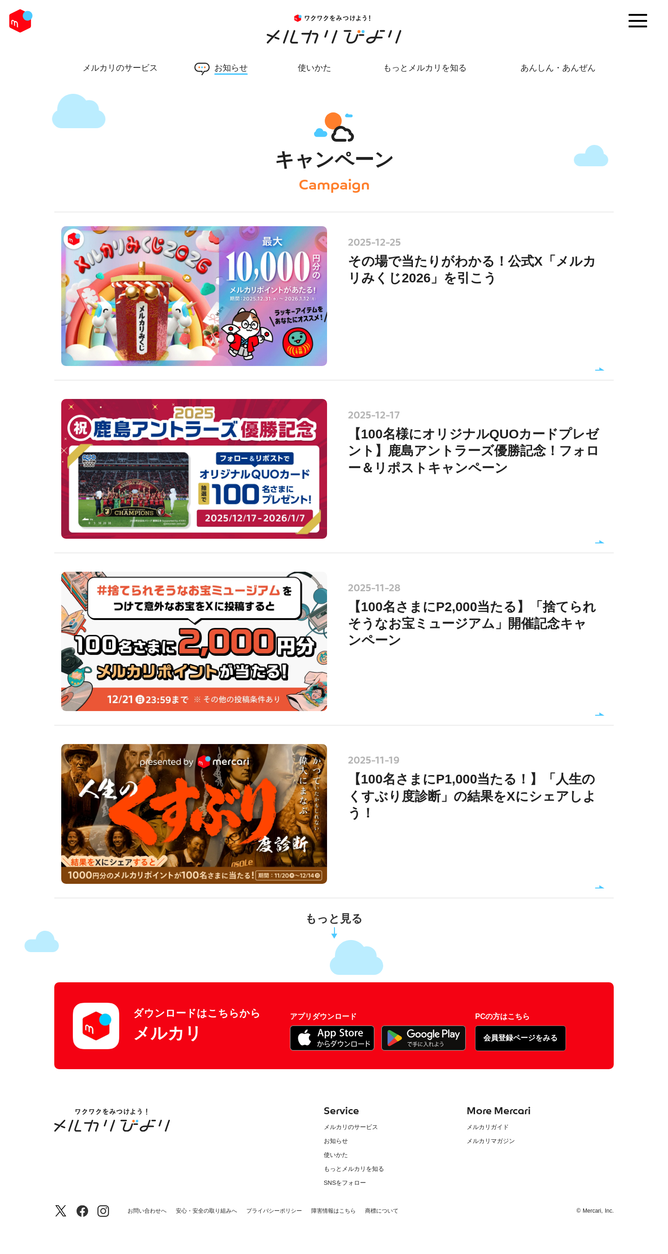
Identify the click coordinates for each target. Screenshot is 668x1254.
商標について (381, 1211)
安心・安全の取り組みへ (206, 1211)
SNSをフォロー (345, 1182)
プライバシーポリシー (274, 1211)
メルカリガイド (488, 1126)
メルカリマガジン (491, 1140)
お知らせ (336, 1140)
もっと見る (334, 918)
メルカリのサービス (351, 1126)
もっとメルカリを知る (354, 1168)
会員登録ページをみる (520, 1038)
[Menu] (638, 21)
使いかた (336, 1154)
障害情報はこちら (333, 1211)
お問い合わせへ (147, 1211)
